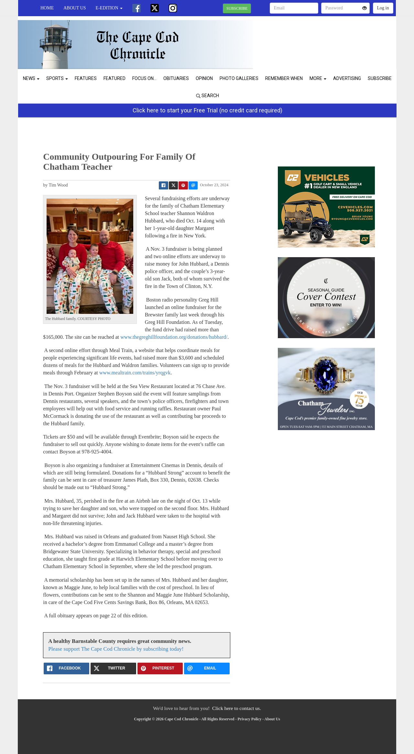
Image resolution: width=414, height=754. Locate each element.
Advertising (347, 78)
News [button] (31, 78)
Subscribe (380, 78)
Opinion (204, 78)
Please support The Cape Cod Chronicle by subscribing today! (115, 649)
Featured (114, 78)
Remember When (284, 78)
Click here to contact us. (236, 708)
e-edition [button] (109, 8)
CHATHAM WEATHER (337, 39)
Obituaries (176, 78)
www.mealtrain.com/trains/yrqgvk (135, 372)
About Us (74, 8)
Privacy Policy (250, 719)
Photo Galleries (239, 78)
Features (86, 78)
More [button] (318, 78)
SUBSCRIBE (236, 8)
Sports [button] (57, 78)
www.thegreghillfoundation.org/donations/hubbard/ (173, 337)
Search (207, 95)
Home (47, 8)
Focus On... (144, 78)
